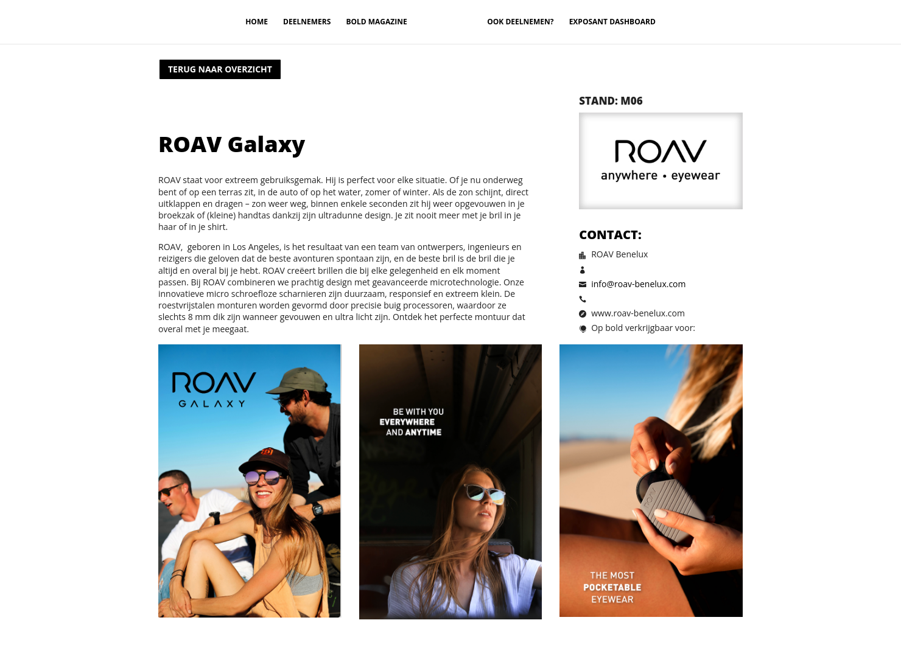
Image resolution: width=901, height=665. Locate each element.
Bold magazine (376, 22)
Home (256, 22)
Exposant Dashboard (612, 22)
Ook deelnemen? (520, 22)
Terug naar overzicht (220, 69)
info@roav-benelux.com (638, 284)
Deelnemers (307, 22)
